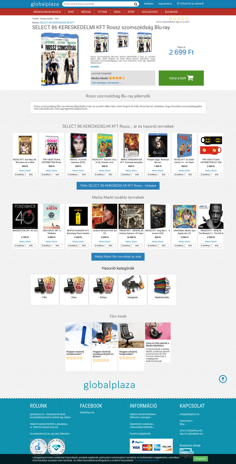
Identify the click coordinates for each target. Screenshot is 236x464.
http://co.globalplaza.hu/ (191, 433)
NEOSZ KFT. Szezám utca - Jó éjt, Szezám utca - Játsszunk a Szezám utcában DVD (104, 161)
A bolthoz (19, 174)
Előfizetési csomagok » (140, 417)
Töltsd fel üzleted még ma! (45, 427)
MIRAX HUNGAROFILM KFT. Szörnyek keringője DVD (131, 161)
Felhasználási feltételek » (142, 427)
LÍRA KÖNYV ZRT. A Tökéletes (52, 232)
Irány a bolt (181, 77)
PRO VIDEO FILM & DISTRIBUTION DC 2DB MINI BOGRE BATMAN (211, 161)
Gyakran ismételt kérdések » (143, 414)
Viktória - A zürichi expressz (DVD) (78, 161)
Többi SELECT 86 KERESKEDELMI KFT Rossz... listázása (118, 185)
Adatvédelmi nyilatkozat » (142, 424)
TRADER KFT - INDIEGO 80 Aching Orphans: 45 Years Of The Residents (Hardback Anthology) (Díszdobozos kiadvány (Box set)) (131, 232)
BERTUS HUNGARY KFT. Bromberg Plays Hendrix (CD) (78, 232)
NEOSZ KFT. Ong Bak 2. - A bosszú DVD (157, 232)
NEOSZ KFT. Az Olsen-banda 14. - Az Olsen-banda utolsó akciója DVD (184, 161)
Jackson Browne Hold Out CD (105, 232)
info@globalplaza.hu (189, 414)
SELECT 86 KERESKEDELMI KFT (57, 22)
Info (31, 174)
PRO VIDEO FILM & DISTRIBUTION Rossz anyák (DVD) (51, 161)
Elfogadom (200, 458)
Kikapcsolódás (46, 19)
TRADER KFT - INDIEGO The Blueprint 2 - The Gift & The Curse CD (211, 232)
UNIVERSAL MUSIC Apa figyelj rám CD (184, 232)
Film (57, 19)
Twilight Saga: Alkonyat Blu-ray (158, 161)
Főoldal (35, 19)
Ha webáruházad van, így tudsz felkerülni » (50, 433)
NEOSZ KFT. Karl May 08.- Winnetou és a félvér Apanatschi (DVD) (25, 161)
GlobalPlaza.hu (87, 412)
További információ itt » (147, 460)
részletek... (95, 66)
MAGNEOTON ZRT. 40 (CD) (25, 230)
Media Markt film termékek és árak (118, 256)
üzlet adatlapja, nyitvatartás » (105, 82)
